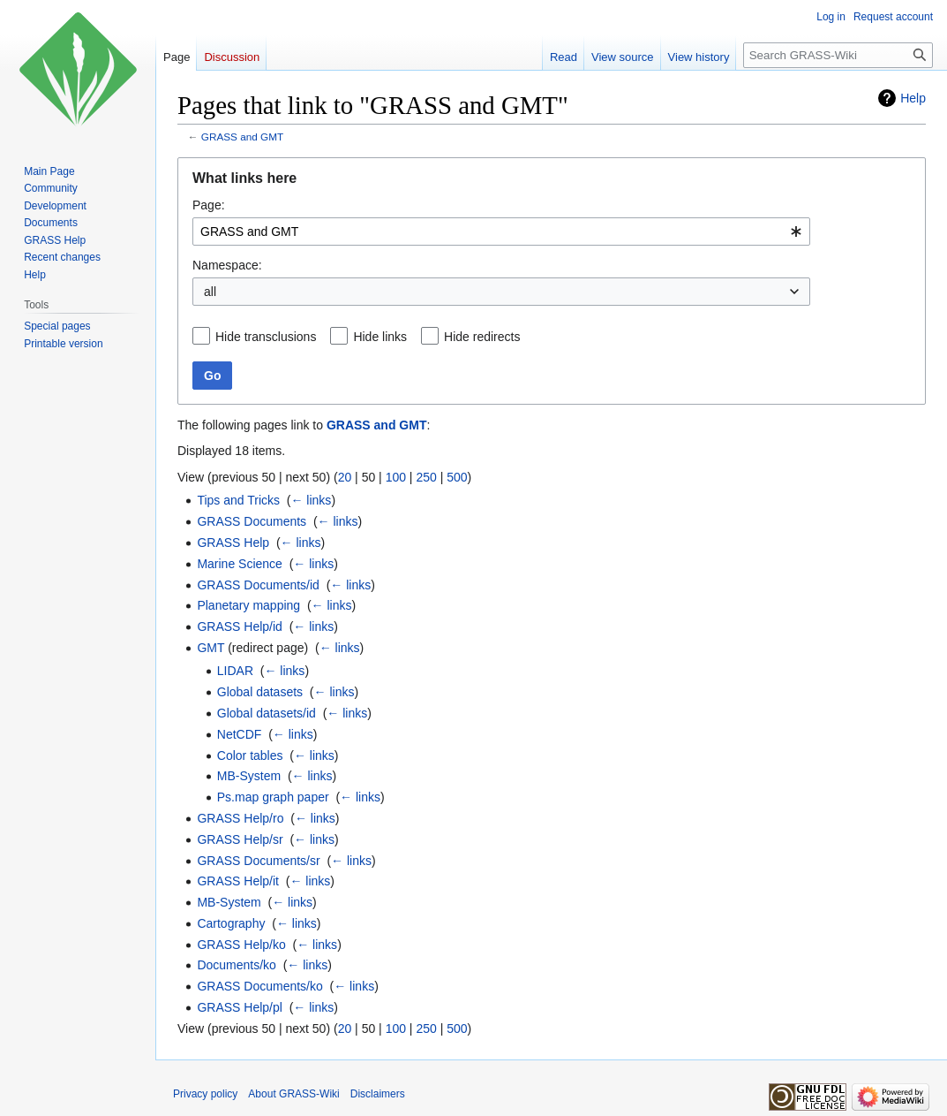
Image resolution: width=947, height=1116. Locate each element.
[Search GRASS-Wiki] (838, 55)
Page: (208, 205)
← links (310, 500)
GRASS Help (233, 542)
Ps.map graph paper (273, 797)
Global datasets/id (266, 713)
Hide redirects (482, 337)
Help (913, 98)
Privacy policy (205, 1094)
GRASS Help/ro (240, 818)
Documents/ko (236, 965)
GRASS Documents (251, 521)
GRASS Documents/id (258, 585)
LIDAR (235, 671)
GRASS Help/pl (239, 1007)
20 (345, 477)
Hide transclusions (265, 337)
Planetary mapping (248, 605)
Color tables (250, 755)
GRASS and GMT (242, 136)
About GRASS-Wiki (293, 1094)
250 (426, 477)
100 (396, 477)
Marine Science (239, 564)
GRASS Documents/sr (258, 861)
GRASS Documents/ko (259, 986)
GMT (210, 648)
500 (457, 477)
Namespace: (227, 265)
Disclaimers (377, 1094)
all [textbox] (210, 292)
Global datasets (260, 692)
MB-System (249, 776)
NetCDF (239, 734)
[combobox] (501, 231)
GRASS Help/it (238, 881)
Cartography (231, 923)
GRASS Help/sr (239, 839)
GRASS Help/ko (241, 945)
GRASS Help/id (239, 626)
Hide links (380, 337)
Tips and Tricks (238, 500)
